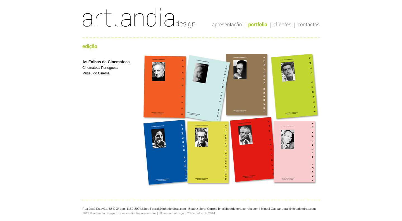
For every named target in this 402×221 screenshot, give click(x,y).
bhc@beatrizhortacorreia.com (238, 208)
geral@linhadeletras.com (169, 208)
